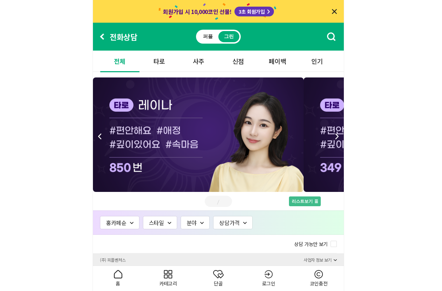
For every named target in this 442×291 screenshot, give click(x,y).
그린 (228, 36)
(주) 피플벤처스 (113, 260)
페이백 (277, 61)
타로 (159, 61)
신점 (238, 61)
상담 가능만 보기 (311, 243)
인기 (317, 61)
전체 (119, 61)
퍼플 (207, 36)
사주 (198, 61)
